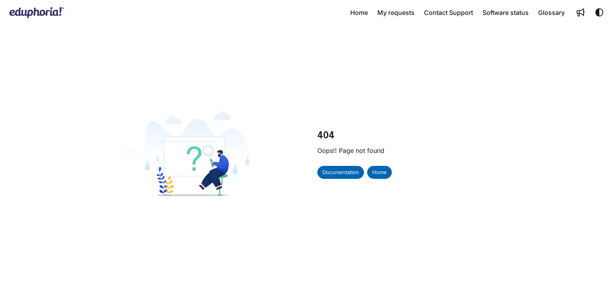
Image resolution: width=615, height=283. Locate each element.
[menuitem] (359, 12)
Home (379, 172)
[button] (36, 12)
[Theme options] (599, 12)
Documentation (340, 172)
